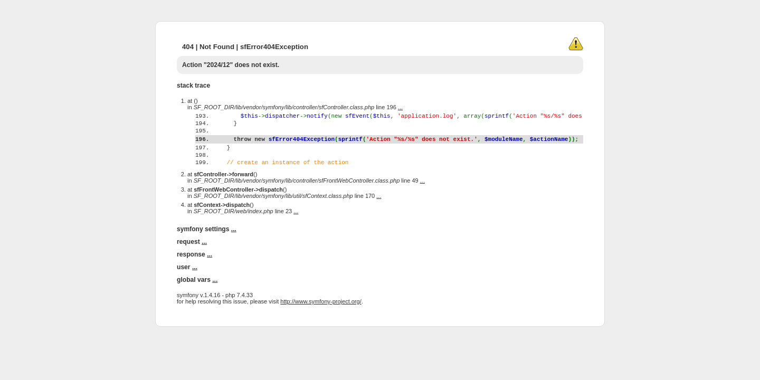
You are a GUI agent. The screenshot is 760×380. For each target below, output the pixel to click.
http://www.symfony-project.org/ (320, 322)
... (400, 107)
